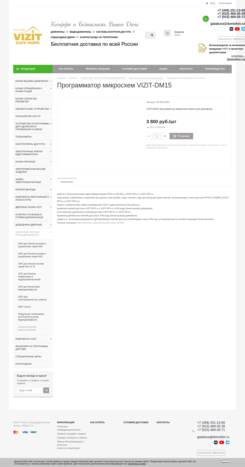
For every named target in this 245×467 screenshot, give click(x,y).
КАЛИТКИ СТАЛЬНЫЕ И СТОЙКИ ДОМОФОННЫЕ (29, 216)
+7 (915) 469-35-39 (231, 13)
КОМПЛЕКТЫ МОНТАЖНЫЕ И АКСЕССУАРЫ (32, 198)
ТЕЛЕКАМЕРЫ (23, 136)
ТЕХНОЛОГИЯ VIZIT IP (28, 116)
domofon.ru (236, 59)
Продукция (28, 69)
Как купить (66, 69)
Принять (225, 462)
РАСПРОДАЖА (23, 364)
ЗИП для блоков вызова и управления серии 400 (32, 255)
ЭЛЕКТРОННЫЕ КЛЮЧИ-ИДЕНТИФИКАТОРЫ (29, 153)
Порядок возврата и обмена (72, 437)
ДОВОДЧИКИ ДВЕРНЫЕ (28, 224)
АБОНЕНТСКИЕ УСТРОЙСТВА (32, 109)
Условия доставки (134, 69)
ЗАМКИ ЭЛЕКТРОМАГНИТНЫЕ (28, 180)
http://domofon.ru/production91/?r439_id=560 (100, 222)
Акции (163, 69)
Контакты (186, 69)
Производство (215, 69)
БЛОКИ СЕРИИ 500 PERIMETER (26, 100)
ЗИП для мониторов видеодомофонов (29, 288)
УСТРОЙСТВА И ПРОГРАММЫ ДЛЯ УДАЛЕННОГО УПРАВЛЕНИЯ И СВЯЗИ (32, 126)
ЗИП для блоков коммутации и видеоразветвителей (29, 276)
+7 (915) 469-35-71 (231, 16)
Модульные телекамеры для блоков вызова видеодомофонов (31, 317)
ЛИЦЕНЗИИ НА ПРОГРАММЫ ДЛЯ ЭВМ (31, 347)
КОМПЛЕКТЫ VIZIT (25, 339)
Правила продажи (98, 69)
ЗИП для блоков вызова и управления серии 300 (32, 245)
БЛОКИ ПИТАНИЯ (25, 161)
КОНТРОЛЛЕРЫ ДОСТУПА (30, 144)
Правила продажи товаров (71, 433)
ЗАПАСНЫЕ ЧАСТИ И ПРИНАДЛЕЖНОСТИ (27, 233)
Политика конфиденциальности (69, 428)
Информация (65, 422)
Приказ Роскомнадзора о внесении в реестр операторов (70, 444)
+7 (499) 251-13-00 (231, 10)
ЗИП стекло (24, 306)
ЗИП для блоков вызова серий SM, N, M (31, 265)
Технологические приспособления (27, 328)
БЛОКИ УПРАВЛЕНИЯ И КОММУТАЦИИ (28, 90)
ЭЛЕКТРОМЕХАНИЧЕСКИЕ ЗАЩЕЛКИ (30, 170)
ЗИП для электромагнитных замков (32, 298)
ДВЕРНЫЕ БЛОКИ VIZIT (28, 207)
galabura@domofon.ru (227, 23)
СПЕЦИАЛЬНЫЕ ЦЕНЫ (28, 356)
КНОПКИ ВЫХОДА (25, 189)
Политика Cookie (137, 463)
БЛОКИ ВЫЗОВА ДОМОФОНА (31, 81)
